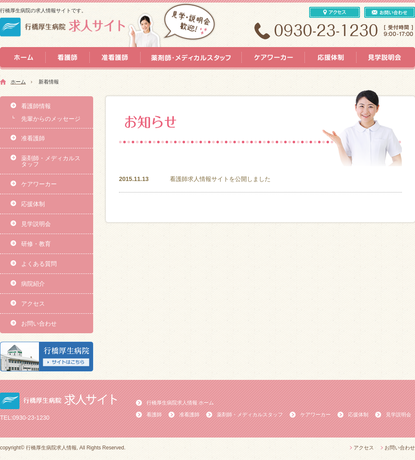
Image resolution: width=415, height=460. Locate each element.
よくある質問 (39, 263)
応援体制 (33, 204)
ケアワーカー (39, 184)
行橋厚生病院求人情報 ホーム (180, 403)
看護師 (154, 415)
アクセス (33, 303)
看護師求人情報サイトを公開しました (220, 179)
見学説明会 (36, 223)
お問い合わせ (39, 323)
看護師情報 (36, 106)
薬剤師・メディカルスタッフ (50, 161)
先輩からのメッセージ (50, 118)
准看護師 (33, 138)
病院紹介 (33, 283)
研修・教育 (36, 243)
